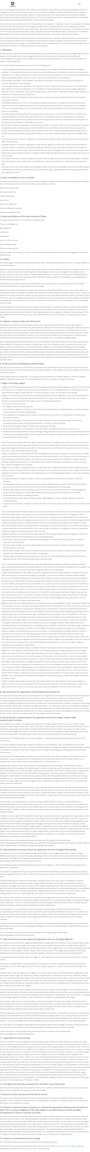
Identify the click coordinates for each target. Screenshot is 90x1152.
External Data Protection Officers (65, 1146)
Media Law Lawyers (31, 1149)
